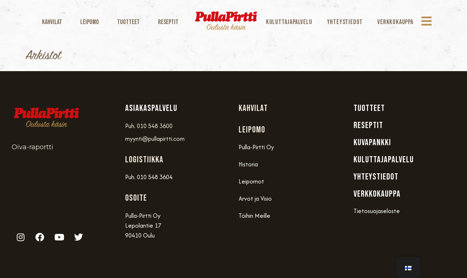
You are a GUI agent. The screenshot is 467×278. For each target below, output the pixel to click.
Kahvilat (54, 22)
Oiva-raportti (32, 147)
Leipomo (91, 22)
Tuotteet (130, 22)
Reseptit (168, 22)
